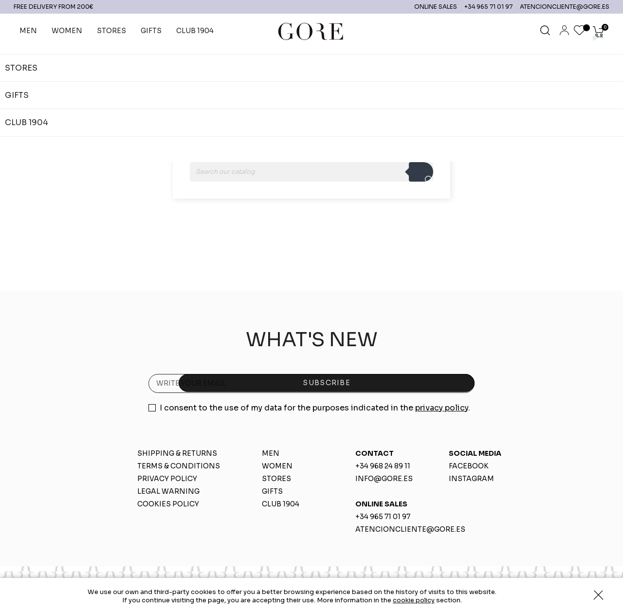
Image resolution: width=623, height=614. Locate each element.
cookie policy (414, 600)
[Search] (311, 172)
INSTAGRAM (471, 478)
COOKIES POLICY (168, 504)
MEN (270, 453)
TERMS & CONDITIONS (178, 466)
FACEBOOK (469, 466)
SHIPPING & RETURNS (177, 453)
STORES (276, 478)
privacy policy (441, 408)
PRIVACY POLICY (167, 478)
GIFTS (272, 491)
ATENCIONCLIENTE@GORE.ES (559, 6)
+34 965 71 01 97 (482, 6)
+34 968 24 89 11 (382, 466)
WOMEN (277, 466)
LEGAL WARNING (168, 491)
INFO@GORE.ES (384, 478)
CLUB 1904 (280, 504)
